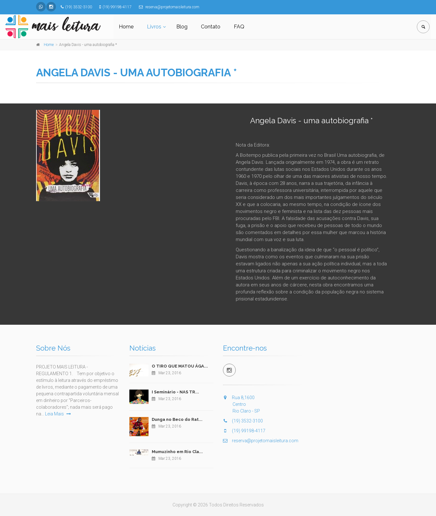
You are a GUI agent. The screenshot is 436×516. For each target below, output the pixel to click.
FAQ (239, 27)
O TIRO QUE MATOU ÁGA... (180, 366)
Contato (210, 27)
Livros (154, 27)
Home (126, 27)
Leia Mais (58, 413)
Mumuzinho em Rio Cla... (177, 451)
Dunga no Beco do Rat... (177, 419)
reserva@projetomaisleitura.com (260, 440)
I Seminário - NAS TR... (175, 392)
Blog (181, 27)
